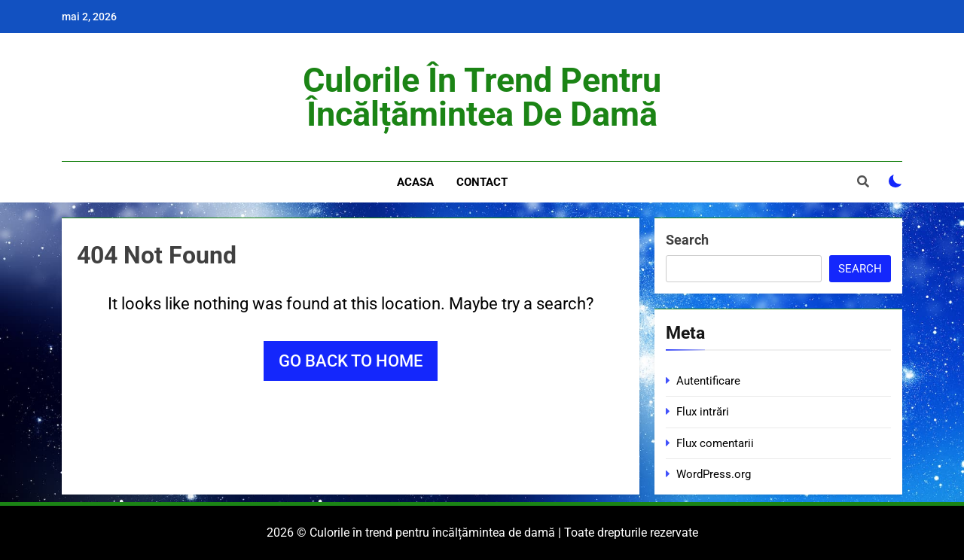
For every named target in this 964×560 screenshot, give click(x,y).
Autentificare (708, 381)
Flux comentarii (715, 443)
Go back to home (351, 361)
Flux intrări (702, 411)
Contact (482, 182)
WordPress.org (713, 474)
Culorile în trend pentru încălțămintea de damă (482, 97)
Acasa (415, 182)
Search (687, 240)
